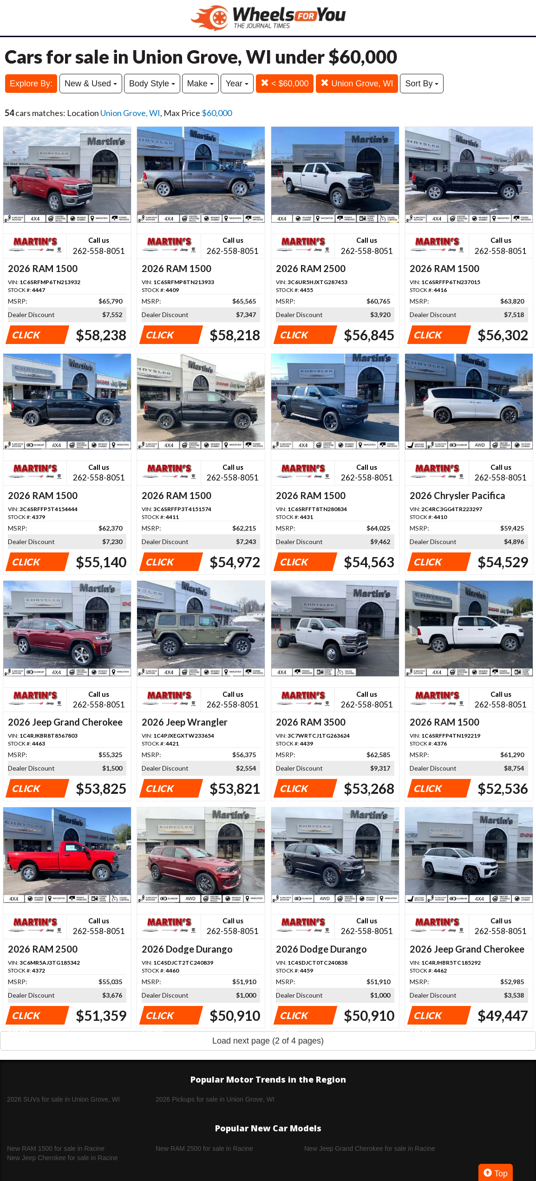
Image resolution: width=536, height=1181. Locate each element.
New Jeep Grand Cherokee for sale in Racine (369, 1148)
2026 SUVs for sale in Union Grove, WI (63, 1099)
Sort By (421, 83)
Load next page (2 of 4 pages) (268, 1040)
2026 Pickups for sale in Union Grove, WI (215, 1099)
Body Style (152, 83)
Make (200, 83)
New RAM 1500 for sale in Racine (56, 1148)
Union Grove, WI (356, 83)
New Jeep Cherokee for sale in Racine (62, 1158)
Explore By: (31, 83)
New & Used (91, 83)
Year (237, 83)
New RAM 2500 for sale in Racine (204, 1148)
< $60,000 (285, 83)
